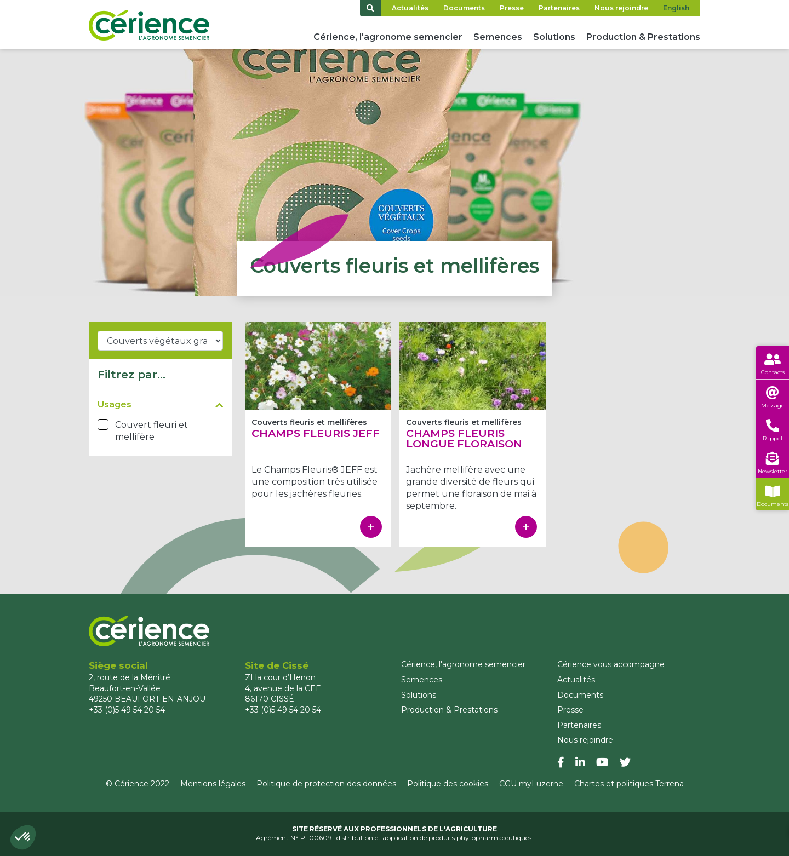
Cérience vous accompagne (611, 664)
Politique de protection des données (326, 784)
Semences (497, 37)
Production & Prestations (643, 37)
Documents (464, 8)
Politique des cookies (447, 784)
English (676, 8)
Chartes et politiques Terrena (629, 784)
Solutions (554, 37)
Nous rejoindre (621, 8)
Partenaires (559, 8)
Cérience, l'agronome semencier (387, 37)
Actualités (410, 8)
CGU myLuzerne (531, 784)
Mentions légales (212, 784)
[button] (23, 837)
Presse (512, 8)
